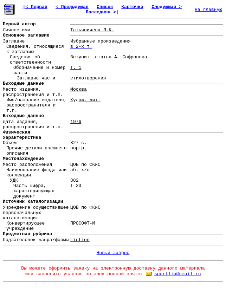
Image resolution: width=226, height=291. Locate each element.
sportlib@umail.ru (177, 274)
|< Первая (34, 6)
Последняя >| (102, 12)
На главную (208, 9)
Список (105, 6)
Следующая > (166, 6)
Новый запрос (113, 253)
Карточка (132, 6)
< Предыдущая (72, 6)
